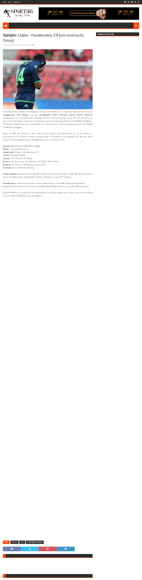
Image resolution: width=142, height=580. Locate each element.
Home (4, 2)
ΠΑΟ (22, 542)
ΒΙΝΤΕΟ (14, 542)
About (9, 2)
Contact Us (17, 2)
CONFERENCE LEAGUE (34, 542)
